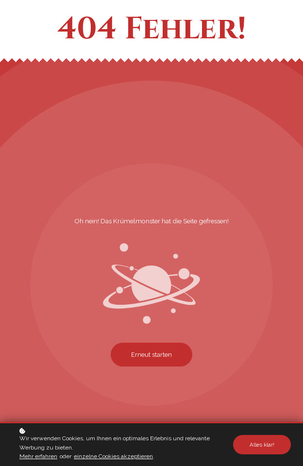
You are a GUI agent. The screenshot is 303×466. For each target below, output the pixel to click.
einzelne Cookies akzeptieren (113, 456)
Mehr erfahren (38, 456)
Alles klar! (262, 445)
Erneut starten (151, 354)
